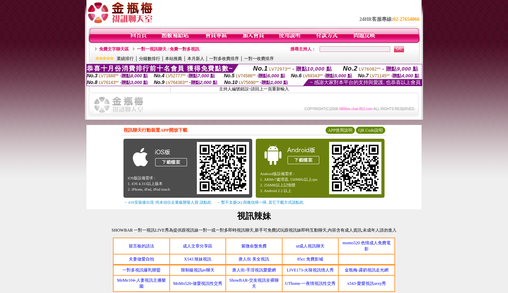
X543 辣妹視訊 (198, 259)
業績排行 (125, 58)
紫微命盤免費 (254, 246)
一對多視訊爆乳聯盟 (141, 270)
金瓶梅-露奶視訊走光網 (366, 270)
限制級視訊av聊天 (197, 270)
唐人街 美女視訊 (253, 259)
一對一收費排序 (259, 58)
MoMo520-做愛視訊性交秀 (197, 283)
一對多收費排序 (224, 58)
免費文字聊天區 (114, 49)
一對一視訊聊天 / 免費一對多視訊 (168, 49)
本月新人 (195, 58)
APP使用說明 (340, 130)
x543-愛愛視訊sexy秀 (366, 283)
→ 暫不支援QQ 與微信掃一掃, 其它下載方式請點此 (259, 202)
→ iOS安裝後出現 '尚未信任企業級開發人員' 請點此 (167, 202)
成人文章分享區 (197, 246)
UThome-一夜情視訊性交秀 (310, 283)
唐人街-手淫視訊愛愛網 (254, 270)
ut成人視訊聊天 (310, 246)
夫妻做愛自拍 (141, 259)
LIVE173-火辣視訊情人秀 (310, 270)
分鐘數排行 (149, 58)
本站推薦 (173, 58)
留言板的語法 (141, 246)
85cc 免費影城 (310, 259)
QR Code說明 (370, 130)
